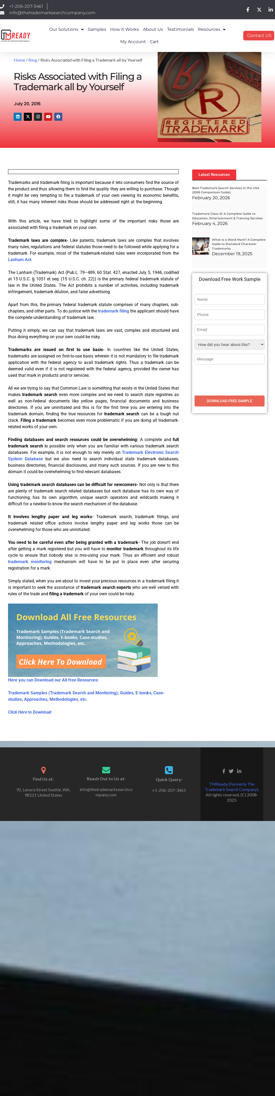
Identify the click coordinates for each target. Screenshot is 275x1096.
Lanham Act (19, 259)
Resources (212, 29)
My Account (133, 41)
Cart (154, 41)
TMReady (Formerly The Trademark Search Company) (231, 786)
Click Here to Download (29, 712)
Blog (32, 59)
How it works (124, 29)
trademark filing (113, 311)
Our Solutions (66, 29)
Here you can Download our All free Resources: (53, 680)
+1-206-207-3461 (169, 790)
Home (19, 59)
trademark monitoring (30, 561)
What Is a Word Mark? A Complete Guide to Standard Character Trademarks (239, 244)
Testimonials (180, 29)
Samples (97, 29)
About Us (153, 29)
